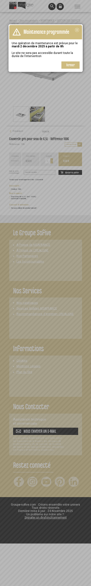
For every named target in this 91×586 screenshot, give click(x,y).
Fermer (70, 65)
